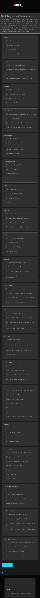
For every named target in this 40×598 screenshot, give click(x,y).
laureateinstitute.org (17, 593)
